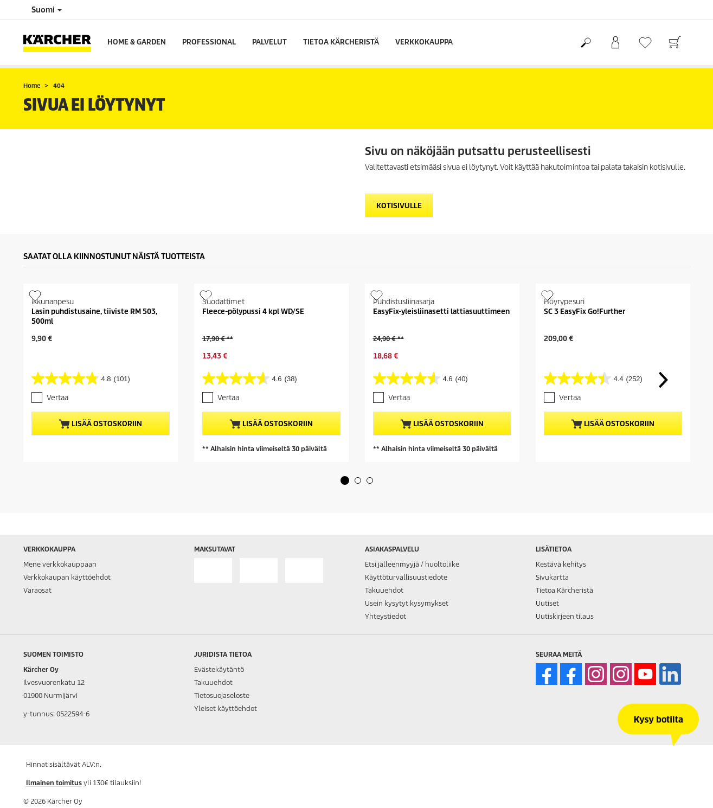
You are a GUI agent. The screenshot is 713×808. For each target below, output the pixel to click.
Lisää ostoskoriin (100, 424)
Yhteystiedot (385, 616)
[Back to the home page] (61, 42)
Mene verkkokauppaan (60, 564)
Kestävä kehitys (561, 564)
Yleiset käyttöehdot (225, 708)
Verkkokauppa (424, 42)
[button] (345, 480)
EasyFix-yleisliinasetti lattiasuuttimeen (441, 311)
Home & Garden (136, 42)
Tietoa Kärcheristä (341, 42)
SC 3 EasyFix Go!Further (584, 311)
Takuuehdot (384, 590)
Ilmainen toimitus (54, 783)
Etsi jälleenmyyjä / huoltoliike (412, 564)
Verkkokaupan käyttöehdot (67, 577)
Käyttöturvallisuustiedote (406, 577)
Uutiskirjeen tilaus (565, 616)
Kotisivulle (399, 205)
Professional (209, 42)
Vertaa (57, 397)
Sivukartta (552, 577)
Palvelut (269, 42)
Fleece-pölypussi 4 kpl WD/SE (253, 311)
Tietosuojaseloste (221, 695)
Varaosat (37, 590)
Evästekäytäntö (219, 669)
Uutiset (547, 603)
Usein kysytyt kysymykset (406, 603)
